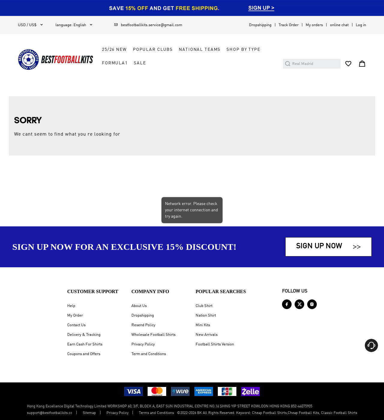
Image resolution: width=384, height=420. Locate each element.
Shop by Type (243, 50)
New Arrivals (207, 335)
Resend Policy (143, 325)
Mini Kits (203, 325)
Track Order (288, 25)
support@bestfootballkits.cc (49, 413)
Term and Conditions (148, 354)
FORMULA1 (115, 63)
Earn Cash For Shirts (84, 344)
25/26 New (114, 50)
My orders (314, 25)
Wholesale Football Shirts (153, 335)
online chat (339, 25)
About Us (139, 306)
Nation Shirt (206, 315)
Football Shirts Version (215, 344)
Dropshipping (260, 25)
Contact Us (76, 325)
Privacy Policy (143, 344)
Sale (140, 63)
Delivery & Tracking (83, 335)
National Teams (199, 50)
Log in (361, 25)
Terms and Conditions (156, 413)
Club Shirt (204, 306)
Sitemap (89, 413)
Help (71, 306)
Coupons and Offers (83, 354)
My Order (75, 315)
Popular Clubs (153, 50)
